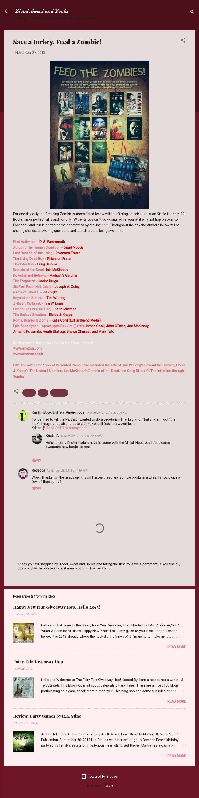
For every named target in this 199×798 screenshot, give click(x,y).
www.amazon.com (27, 348)
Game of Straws (25, 292)
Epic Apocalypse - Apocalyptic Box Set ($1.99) (48, 326)
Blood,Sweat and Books (41, 11)
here (105, 225)
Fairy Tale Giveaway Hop (38, 661)
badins (110, 785)
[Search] (192, 13)
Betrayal (40, 275)
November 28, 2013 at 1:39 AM (67, 470)
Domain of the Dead (28, 270)
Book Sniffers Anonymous (66, 428)
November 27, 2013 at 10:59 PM (82, 435)
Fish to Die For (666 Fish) (32, 309)
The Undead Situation (30, 315)
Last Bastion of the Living (32, 253)
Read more (176, 647)
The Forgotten (24, 281)
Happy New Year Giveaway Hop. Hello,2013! (56, 607)
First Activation (25, 242)
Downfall (19, 275)
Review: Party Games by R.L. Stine (47, 716)
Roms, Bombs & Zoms (30, 320)
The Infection (23, 264)
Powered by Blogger (99, 776)
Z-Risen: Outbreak (27, 303)
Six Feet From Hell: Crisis (32, 287)
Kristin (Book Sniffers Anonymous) (58, 412)
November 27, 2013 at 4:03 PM (107, 412)
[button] (183, 41)
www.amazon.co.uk (28, 354)
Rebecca (38, 470)
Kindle (29, 393)
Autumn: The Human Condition (36, 247)
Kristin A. (52, 435)
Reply (36, 460)
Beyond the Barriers (28, 298)
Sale (43, 393)
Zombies (59, 393)
